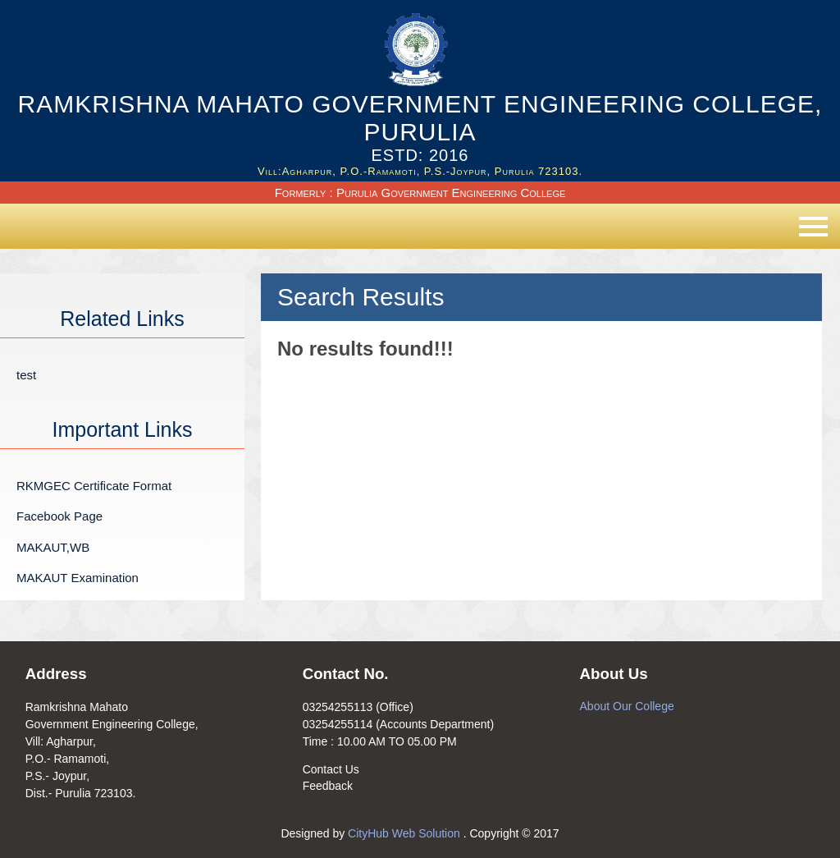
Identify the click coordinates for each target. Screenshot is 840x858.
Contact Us (331, 769)
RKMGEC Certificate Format (93, 486)
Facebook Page (59, 516)
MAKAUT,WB (52, 547)
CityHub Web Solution (405, 833)
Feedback (328, 785)
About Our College (627, 706)
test (26, 375)
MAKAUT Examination (77, 578)
